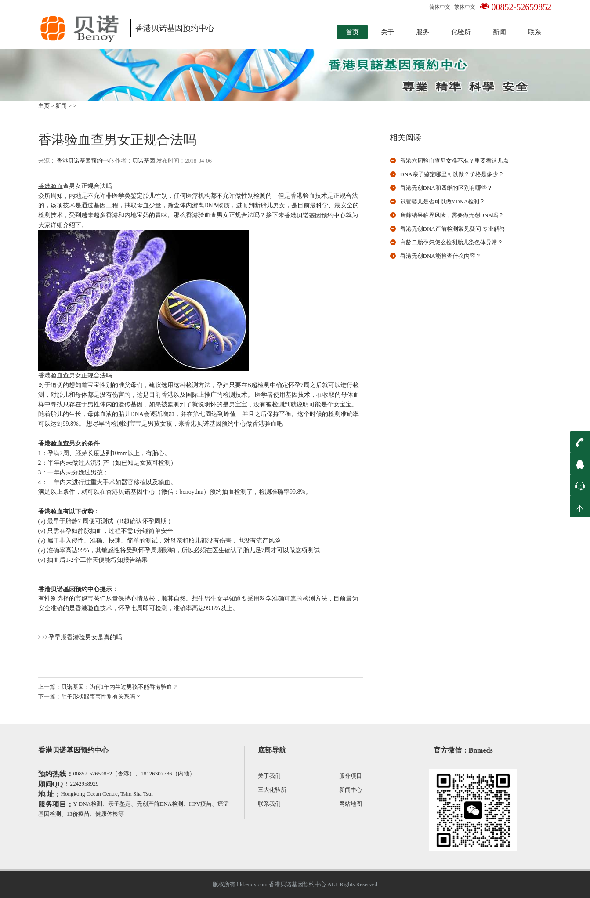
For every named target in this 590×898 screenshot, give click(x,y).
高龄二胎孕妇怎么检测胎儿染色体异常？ (451, 242)
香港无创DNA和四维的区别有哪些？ (446, 188)
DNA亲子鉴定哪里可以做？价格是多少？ (452, 174)
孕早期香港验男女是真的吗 (85, 637)
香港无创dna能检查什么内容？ (440, 256)
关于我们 (269, 775)
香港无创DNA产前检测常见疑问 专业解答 (452, 228)
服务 (422, 32)
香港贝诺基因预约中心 (84, 160)
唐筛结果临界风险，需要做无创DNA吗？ (452, 215)
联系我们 (269, 803)
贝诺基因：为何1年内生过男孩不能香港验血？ (119, 687)
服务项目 (350, 775)
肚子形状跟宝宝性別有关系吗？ (101, 696)
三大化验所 (272, 789)
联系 (534, 32)
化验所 (461, 32)
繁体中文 (464, 7)
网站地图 (350, 803)
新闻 (499, 32)
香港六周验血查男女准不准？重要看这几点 (454, 160)
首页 (352, 32)
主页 (44, 105)
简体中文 (439, 7)
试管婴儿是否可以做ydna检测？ (442, 201)
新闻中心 (350, 789)
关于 (387, 32)
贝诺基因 (143, 160)
